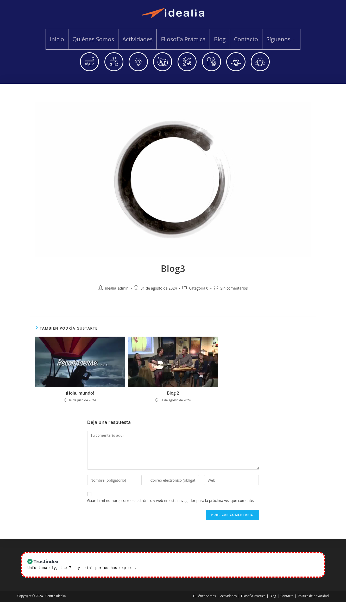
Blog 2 (173, 393)
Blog (219, 39)
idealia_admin (116, 288)
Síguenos (280, 39)
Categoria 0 (198, 288)
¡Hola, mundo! (80, 393)
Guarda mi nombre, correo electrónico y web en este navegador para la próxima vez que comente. (170, 501)
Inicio (58, 39)
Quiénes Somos (94, 39)
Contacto (245, 39)
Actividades (138, 39)
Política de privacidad (313, 596)
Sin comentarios (234, 288)
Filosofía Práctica (183, 39)
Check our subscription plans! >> (174, 568)
